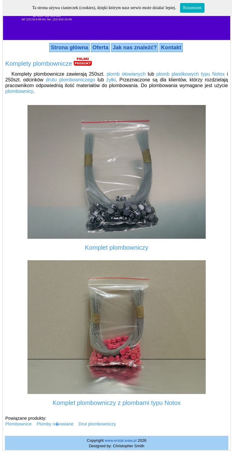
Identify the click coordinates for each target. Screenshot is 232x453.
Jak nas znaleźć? (135, 47)
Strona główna (69, 47)
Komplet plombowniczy (116, 247)
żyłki (111, 79)
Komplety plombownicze (38, 63)
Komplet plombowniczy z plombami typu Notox (117, 402)
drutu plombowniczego (70, 79)
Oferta (100, 47)
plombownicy (19, 91)
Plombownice (18, 424)
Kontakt (171, 47)
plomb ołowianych (126, 74)
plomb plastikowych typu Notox (190, 74)
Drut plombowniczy (97, 424)
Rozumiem (192, 7)
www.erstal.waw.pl (121, 440)
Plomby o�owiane (55, 424)
